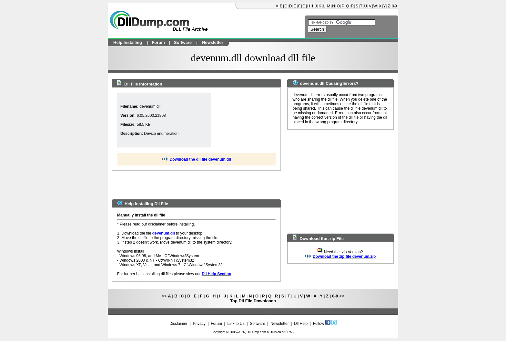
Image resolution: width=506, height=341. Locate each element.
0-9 (394, 6)
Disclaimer (178, 323)
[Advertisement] (243, 120)
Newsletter (279, 323)
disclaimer (157, 224)
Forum (216, 323)
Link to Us (235, 323)
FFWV (289, 332)
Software (257, 323)
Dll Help (301, 323)
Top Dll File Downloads (253, 300)
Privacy (199, 323)
